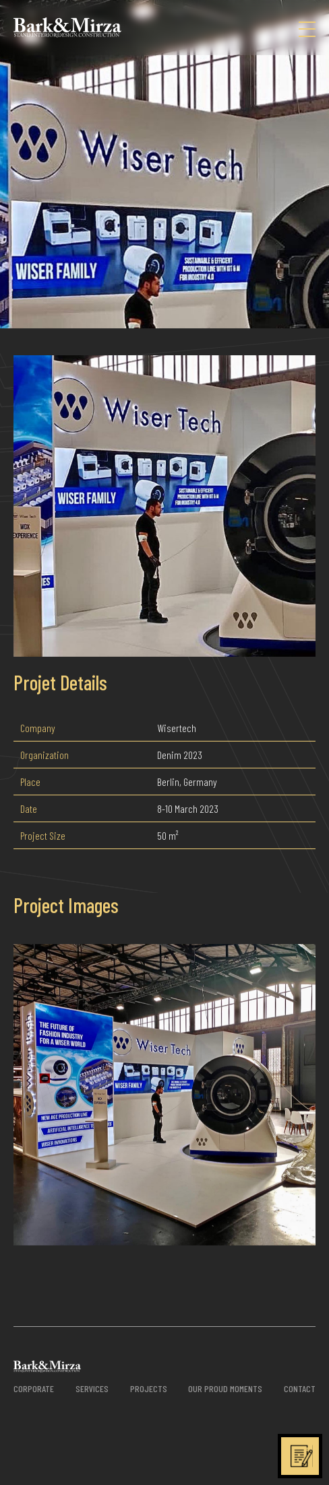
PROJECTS (148, 1388)
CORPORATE (33, 1388)
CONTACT (300, 1388)
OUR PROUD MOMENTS (225, 1388)
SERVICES (92, 1388)
